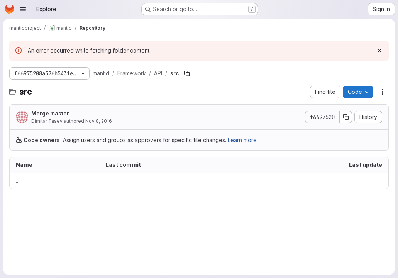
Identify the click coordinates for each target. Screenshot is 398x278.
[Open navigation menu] (23, 9)
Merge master (50, 113)
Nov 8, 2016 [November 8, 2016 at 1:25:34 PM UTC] (98, 121)
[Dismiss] (379, 50)
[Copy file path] (187, 73)
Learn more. (243, 140)
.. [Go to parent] (17, 181)
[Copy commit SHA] (346, 117)
